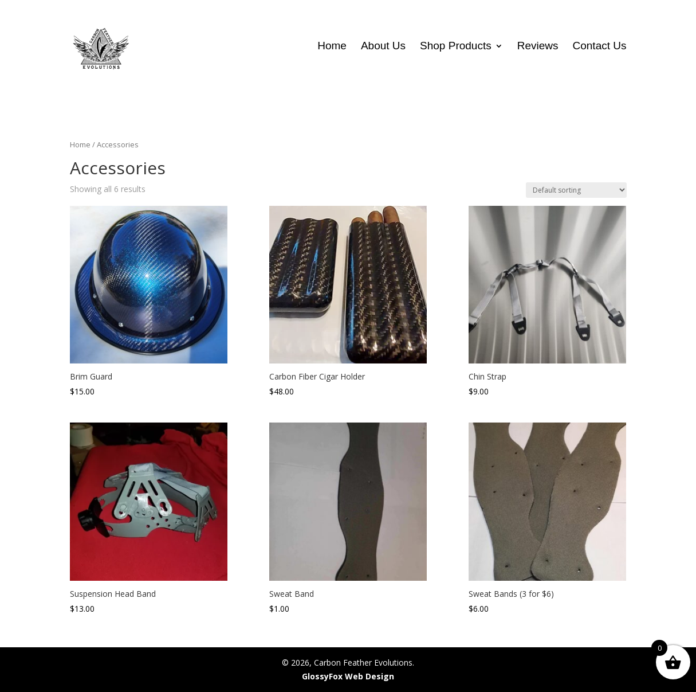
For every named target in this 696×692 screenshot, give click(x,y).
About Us (383, 47)
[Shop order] (576, 190)
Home (332, 47)
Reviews (538, 47)
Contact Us (600, 47)
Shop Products (455, 47)
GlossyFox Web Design (348, 676)
